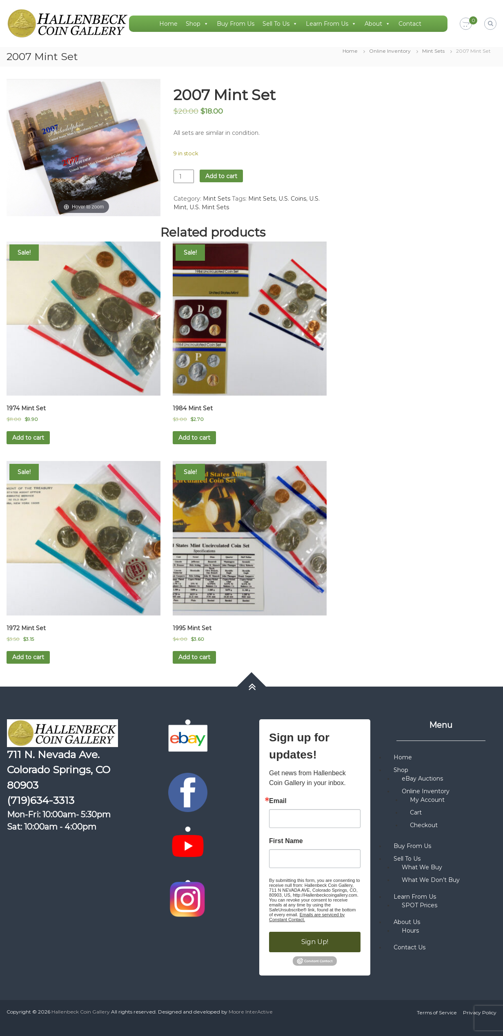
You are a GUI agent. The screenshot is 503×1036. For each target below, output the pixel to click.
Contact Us (409, 947)
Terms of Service (437, 1012)
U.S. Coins (292, 198)
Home (168, 23)
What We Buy (422, 867)
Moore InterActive (251, 1012)
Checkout (424, 825)
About (377, 24)
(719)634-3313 (40, 800)
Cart (416, 812)
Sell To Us (280, 24)
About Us (407, 922)
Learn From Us (331, 24)
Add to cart (221, 176)
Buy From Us (235, 23)
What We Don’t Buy (431, 880)
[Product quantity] (184, 176)
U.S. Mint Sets (209, 207)
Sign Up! (314, 942)
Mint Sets (433, 51)
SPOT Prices (419, 905)
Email (278, 801)
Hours (410, 930)
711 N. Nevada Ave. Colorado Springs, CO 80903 (58, 769)
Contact (409, 23)
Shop (197, 24)
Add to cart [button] (28, 437)
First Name (286, 841)
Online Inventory (390, 51)
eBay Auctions (422, 778)
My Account (427, 799)
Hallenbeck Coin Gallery (80, 1012)
